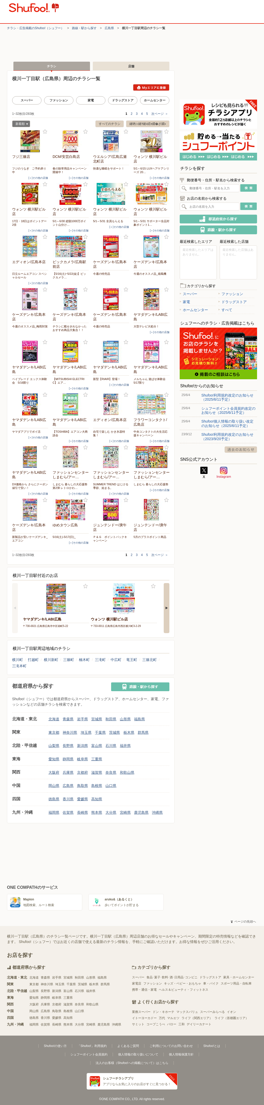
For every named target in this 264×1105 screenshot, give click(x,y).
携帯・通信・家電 (144, 989)
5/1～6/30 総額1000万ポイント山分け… (69, 223)
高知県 (96, 799)
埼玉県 (86, 732)
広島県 (109, 28)
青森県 (68, 719)
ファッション (59, 100)
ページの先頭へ (243, 921)
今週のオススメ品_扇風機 (150, 273)
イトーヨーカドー (144, 1018)
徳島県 (53, 799)
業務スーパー (141, 1012)
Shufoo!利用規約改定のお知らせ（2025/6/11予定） (227, 397)
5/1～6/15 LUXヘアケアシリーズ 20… (151, 170)
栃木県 (128, 732)
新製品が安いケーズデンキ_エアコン (30, 538)
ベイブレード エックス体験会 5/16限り (29, 380)
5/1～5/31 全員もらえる (108, 221)
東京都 (53, 732)
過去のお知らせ (241, 449)
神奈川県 (70, 732)
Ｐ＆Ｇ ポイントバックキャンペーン (110, 538)
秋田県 (110, 719)
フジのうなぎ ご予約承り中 (29, 170)
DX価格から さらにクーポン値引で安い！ (30, 486)
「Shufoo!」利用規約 (91, 1046)
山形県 (125, 719)
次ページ (159, 114)
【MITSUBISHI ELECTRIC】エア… (68, 380)
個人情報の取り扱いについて (138, 1054)
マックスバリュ (187, 1012)
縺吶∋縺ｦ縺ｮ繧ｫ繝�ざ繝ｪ (147, 124)
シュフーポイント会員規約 (89, 1054)
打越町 (33, 660)
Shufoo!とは (211, 1046)
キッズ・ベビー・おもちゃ (182, 983)
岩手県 (82, 719)
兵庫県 (68, 772)
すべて (225, 310)
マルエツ (173, 1018)
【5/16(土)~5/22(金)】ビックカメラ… (69, 275)
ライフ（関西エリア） (197, 1018)
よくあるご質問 (128, 1046)
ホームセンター (155, 100)
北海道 (53, 719)
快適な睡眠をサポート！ (108, 168)
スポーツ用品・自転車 (236, 983)
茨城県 (114, 732)
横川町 (17, 660)
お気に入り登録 (45, 131)
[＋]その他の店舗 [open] (38, 177)
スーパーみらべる (212, 1012)
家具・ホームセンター (238, 977)
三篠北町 (149, 660)
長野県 (68, 746)
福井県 (125, 746)
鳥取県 (82, 786)
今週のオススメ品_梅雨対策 (30, 326)
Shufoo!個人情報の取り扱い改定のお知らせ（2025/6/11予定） (227, 423)
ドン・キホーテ (163, 1012)
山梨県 (53, 746)
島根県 (96, 786)
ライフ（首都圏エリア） (231, 1018)
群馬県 (143, 732)
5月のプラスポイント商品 (150, 536)
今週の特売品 (101, 273)
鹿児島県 (141, 812)
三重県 (96, 759)
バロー (171, 1024)
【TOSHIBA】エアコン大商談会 (70, 433)
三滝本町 (19, 666)
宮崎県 (125, 812)
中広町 (116, 660)
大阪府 (53, 772)
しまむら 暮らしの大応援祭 (151, 484)
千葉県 (100, 732)
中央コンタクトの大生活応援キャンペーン (151, 433)
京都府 (82, 772)
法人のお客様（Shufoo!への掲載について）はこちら (132, 1063)
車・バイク (211, 983)
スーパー (27, 100)
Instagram (224, 473)
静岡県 (68, 759)
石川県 (110, 746)
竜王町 (131, 660)
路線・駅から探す (84, 28)
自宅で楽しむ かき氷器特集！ (109, 433)
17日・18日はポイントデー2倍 (29, 223)
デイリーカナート (199, 1024)
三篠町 (68, 660)
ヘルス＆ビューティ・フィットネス (183, 989)
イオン (231, 1012)
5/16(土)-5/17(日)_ (64, 536)
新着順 (20, 124)
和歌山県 (127, 772)
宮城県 (96, 719)
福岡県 (53, 812)
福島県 (139, 719)
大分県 (110, 812)
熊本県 (96, 812)
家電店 (136, 983)
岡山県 (53, 786)
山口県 (110, 786)
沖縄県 (157, 812)
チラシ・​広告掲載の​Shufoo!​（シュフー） (35, 28)
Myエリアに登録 (151, 87)
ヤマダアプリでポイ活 (26, 431)
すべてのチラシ (109, 124)
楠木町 (84, 660)
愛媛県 (82, 799)
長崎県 (82, 812)
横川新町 (51, 660)
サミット (138, 1024)
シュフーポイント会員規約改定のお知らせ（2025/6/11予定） (228, 410)
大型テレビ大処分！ (146, 326)
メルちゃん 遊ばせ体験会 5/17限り (151, 380)
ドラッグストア (123, 100)
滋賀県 (96, 772)
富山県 (96, 746)
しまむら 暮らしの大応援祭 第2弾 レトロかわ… (70, 486)
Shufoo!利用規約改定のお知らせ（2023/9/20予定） (227, 436)
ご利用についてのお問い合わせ (171, 1046)
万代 (162, 1018)
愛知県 (53, 759)
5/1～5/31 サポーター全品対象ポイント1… (151, 223)
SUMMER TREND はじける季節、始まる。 (110, 486)
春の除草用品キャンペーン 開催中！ (71, 170)
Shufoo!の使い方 (55, 1046)
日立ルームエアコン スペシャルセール (29, 275)
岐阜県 (82, 759)
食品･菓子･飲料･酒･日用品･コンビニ (171, 977)
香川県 (68, 799)
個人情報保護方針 (181, 1054)
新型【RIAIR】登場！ (106, 379)
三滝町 (100, 660)
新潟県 (82, 746)
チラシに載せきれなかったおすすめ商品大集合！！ (70, 328)
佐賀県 (68, 812)
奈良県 (110, 772)
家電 (91, 100)
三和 (181, 1024)
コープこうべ (155, 1024)
